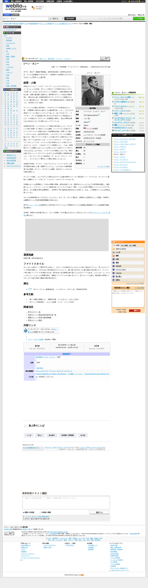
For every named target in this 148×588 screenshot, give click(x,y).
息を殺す (52, 435)
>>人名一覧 (70, 449)
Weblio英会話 (11, 158)
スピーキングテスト (14, 166)
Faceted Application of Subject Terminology (51, 374)
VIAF (38, 362)
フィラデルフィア (42, 126)
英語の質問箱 (11, 160)
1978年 (86, 138)
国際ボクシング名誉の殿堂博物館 (37, 200)
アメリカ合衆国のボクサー (63, 23)
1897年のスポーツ (120, 128)
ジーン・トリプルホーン (122, 170)
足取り (118, 280)
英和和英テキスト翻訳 (34, 493)
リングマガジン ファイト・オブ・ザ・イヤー (124, 119)
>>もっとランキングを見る (135, 283)
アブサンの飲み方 (120, 102)
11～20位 (124, 245)
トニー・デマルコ (85, 447)
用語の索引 (51, 58)
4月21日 (118, 266)
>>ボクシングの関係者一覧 (97, 449)
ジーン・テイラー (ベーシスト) (125, 162)
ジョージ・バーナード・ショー (36, 187)
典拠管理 (66, 354)
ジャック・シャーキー (96, 348)
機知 (115, 125)
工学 (7, 54)
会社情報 (91, 547)
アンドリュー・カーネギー (54, 166)
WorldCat (39, 368)
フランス (39, 371)
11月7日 (91, 138)
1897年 (86, 132)
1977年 (51, 205)
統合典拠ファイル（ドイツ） (46, 357)
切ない (40, 435)
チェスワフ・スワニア (122, 122)
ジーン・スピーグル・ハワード (125, 144)
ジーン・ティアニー (121, 159)
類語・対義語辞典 (16, 1)
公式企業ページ (93, 545)
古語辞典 (59, 1)
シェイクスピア (87, 184)
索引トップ (43, 58)
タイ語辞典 (114, 562)
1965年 (43, 205)
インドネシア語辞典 (117, 560)
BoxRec (48, 339)
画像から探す (48, 547)
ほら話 (82, 435)
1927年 (40, 134)
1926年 (52, 74)
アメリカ (52, 371)
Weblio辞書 (133, 533)
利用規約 (24, 551)
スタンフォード (84, 212)
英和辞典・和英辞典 (117, 549)
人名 (26, 23)
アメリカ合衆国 (92, 128)
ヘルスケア (9, 67)
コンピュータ (10, 43)
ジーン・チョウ (119, 157)
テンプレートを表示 (103, 166)
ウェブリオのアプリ (50, 545)
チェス (72, 267)
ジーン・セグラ (119, 149)
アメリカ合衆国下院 (100, 205)
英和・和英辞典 (28, 1)
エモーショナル (121, 249)
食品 (7, 78)
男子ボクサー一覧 (34, 312)
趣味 (7, 70)
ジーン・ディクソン (121, 164)
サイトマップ (25, 555)
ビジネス (9, 37)
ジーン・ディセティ (121, 167)
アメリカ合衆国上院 (81, 205)
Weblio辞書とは (26, 545)
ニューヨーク (88, 135)
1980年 (81, 197)
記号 (6, 148)
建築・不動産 (10, 56)
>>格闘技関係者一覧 (81, 449)
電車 (7, 46)
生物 (7, 75)
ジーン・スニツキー (121, 141)
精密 (117, 256)
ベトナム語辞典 (115, 564)
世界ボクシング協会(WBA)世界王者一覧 (42, 315)
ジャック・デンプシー (37, 348)
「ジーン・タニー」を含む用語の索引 (37, 516)
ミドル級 (48, 110)
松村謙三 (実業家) (67, 435)
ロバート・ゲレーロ (64, 447)
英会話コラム (11, 155)
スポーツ (9, 72)
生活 (7, 64)
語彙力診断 (10, 163)
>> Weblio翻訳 (139, 288)
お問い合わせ (70, 545)
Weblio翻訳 (114, 551)
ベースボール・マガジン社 (67, 299)
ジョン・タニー (33, 205)
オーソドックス (89, 141)
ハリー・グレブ (64, 110)
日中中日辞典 (40, 1)
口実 (117, 259)
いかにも (119, 273)
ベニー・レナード (34, 275)
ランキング (59, 58)
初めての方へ (132, 15)
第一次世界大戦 (41, 97)
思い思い (119, 276)
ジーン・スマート (120, 147)
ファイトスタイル (120, 106)
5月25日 (91, 132)
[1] (99, 114)
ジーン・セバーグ (120, 152)
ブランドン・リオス (51, 447)
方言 (7, 83)
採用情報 (91, 549)
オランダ (60, 371)
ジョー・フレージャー (98, 447)
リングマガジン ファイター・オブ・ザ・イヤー (54, 197)
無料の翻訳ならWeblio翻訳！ (40, 7)
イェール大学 (83, 187)
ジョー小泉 (51, 302)
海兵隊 (37, 94)
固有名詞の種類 (18, 23)
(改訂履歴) (53, 533)
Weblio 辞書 (134, 1)
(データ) (45, 371)
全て (5, 35)
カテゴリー (67, 58)
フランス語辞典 (115, 557)
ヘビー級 (87, 118)
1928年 (60, 74)
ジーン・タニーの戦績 (36, 339)
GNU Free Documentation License (57, 532)
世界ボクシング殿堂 (94, 197)
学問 (7, 59)
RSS (82, 575)
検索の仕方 (24, 547)
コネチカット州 (73, 212)
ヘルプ (143, 1)
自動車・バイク (11, 48)
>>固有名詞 (62, 449)
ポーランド (68, 371)
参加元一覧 (141, 15)
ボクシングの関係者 (46, 23)
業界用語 (9, 40)
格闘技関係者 (33, 23)
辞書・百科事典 (11, 86)
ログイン (124, 1)
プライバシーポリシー (28, 553)
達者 (117, 262)
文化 (7, 62)
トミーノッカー (121, 269)
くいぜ (28, 435)
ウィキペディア (31, 59)
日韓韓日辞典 (50, 1)
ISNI (58, 357)
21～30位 (132, 245)
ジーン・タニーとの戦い (122, 97)
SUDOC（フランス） (46, 377)
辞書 (6, 1)
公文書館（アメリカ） (75, 374)
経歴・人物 (118, 113)
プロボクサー (44, 74)
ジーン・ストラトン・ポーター (125, 139)
